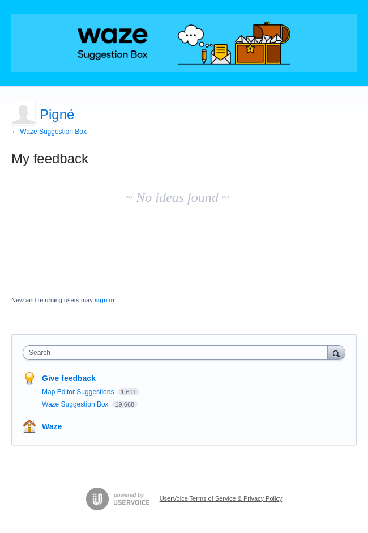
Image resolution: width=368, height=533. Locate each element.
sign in (104, 300)
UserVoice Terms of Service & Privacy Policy (221, 498)
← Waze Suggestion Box (49, 132)
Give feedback (69, 378)
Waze (52, 426)
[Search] (336, 352)
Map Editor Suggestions (79, 392)
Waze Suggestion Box (76, 404)
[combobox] (177, 353)
